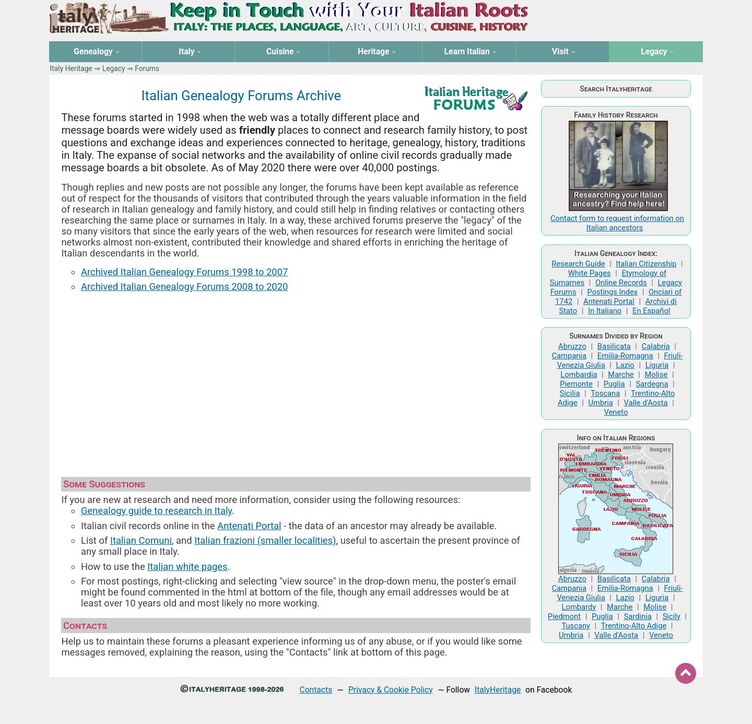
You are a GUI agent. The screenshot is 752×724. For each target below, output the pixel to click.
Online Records (621, 282)
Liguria (656, 365)
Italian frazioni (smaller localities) (265, 540)
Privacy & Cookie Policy (390, 690)
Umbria (600, 402)
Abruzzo (572, 346)
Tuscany (575, 625)
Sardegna (652, 384)
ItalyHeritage (498, 690)
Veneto (616, 412)
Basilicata (614, 346)
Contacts (316, 690)
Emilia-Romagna (625, 355)
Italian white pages (187, 566)
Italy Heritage (71, 68)
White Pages (589, 273)
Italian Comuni (141, 540)
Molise (656, 374)
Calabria (656, 346)
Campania (569, 355)
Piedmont (564, 616)
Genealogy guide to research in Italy (156, 510)
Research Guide (578, 263)
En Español (651, 311)
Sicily (671, 616)
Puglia (614, 384)
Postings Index (612, 292)
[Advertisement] (296, 380)
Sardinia (638, 616)
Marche (620, 374)
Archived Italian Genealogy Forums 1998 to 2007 (184, 271)
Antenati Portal (249, 525)
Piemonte (576, 384)
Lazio (625, 365)
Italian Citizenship (646, 263)
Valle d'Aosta (646, 402)
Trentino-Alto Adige (633, 625)
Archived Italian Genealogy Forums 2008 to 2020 (184, 286)
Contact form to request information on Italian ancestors (617, 223)
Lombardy (579, 607)
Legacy (113, 68)
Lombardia (578, 374)
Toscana (605, 393)
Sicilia (570, 393)
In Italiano (604, 311)
